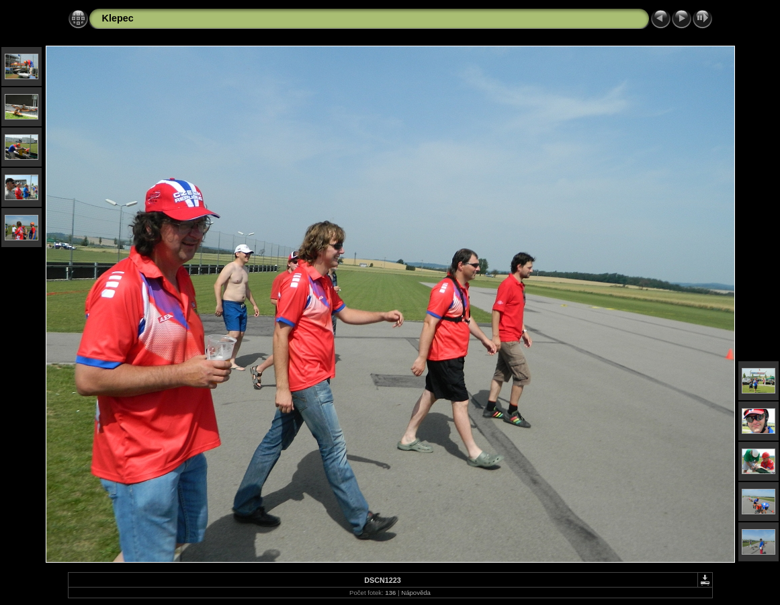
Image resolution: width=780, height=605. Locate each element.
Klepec (118, 18)
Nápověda (416, 592)
